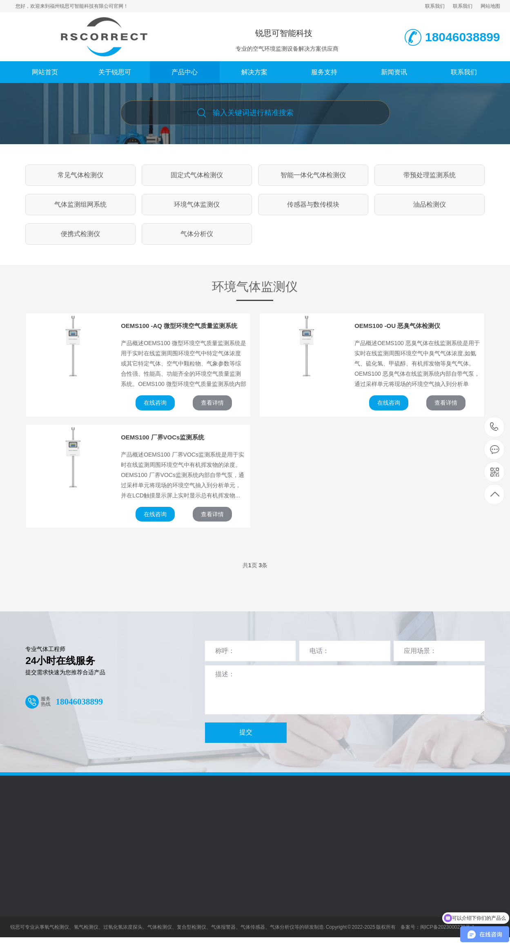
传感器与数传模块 (313, 204)
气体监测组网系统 (80, 204)
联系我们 (435, 6)
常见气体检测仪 (80, 175)
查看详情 (212, 402)
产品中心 (184, 72)
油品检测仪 (429, 204)
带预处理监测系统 (429, 175)
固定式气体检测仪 (197, 175)
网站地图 (490, 6)
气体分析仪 (196, 233)
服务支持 (324, 72)
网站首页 (45, 72)
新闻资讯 (394, 72)
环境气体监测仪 (197, 204)
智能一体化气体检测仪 (313, 175)
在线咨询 (155, 402)
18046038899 (494, 427)
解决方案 (254, 72)
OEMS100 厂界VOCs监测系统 (162, 437)
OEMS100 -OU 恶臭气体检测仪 (397, 325)
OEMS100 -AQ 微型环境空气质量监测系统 (179, 325)
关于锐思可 (114, 72)
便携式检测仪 (80, 233)
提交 (245, 732)
